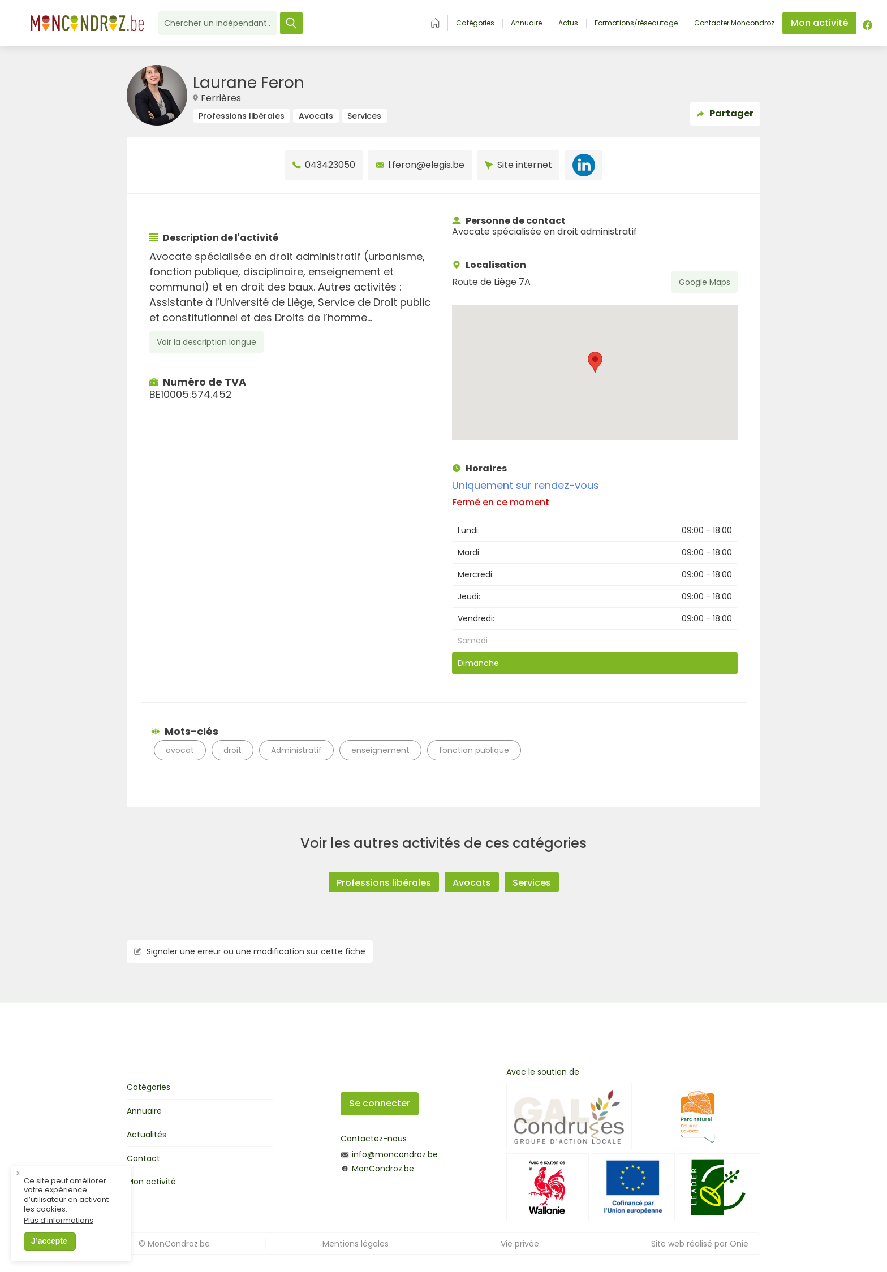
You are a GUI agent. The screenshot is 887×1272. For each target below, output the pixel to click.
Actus (568, 23)
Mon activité (151, 1181)
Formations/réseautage (636, 23)
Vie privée (520, 1244)
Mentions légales (355, 1244)
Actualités (146, 1134)
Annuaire (526, 23)
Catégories (475, 23)
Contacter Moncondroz (734, 23)
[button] (595, 362)
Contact (143, 1158)
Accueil (435, 23)
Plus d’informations (58, 1233)
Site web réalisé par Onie (699, 1244)
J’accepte (49, 1253)
